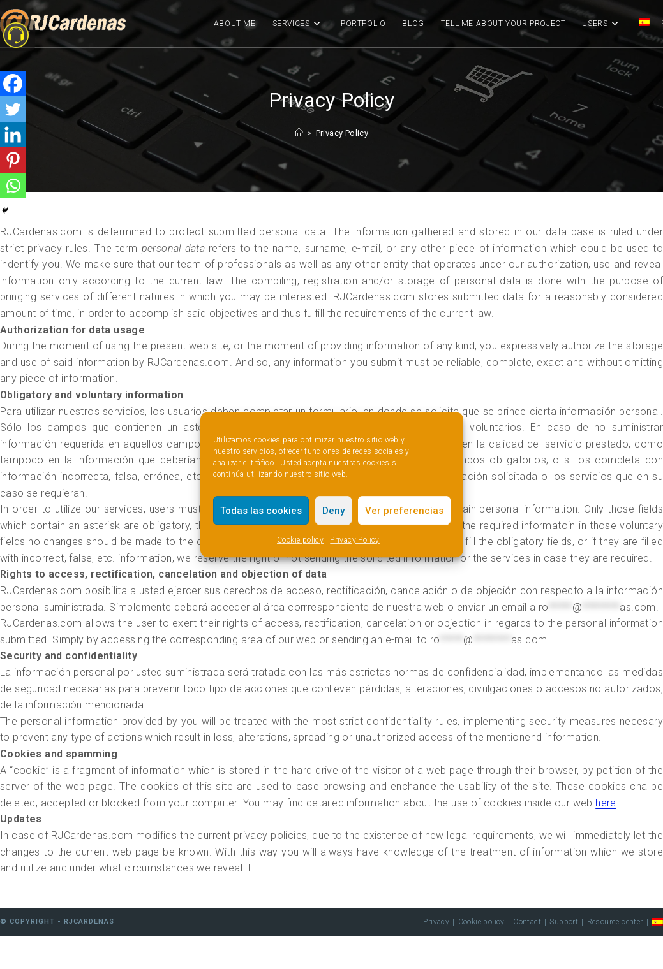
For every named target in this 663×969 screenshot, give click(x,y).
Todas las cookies (261, 510)
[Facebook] (13, 83)
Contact (527, 921)
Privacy (436, 921)
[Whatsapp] (13, 185)
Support (563, 921)
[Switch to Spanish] (644, 23)
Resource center (615, 921)
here (605, 803)
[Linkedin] (13, 134)
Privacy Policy (355, 540)
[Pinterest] (13, 160)
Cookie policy (300, 540)
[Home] (299, 133)
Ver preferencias (404, 510)
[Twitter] (13, 109)
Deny (333, 510)
